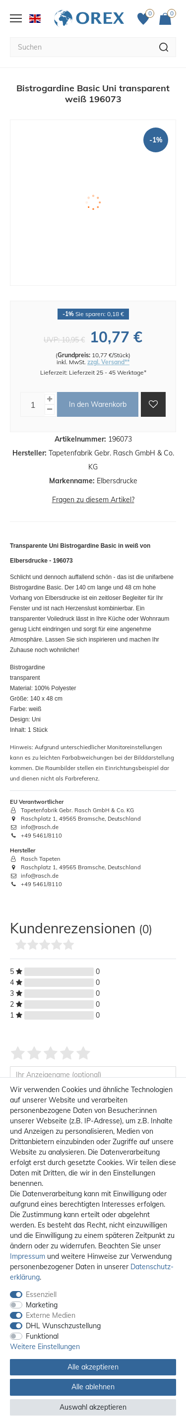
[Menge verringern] (50, 409)
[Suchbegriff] (81, 47)
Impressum (27, 1256)
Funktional (42, 1336)
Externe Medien (50, 1315)
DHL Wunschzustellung (63, 1325)
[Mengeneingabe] (33, 404)
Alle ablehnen (93, 1386)
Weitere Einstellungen (45, 1346)
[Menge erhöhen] (50, 399)
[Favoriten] (145, 19)
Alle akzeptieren (93, 1366)
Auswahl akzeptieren (93, 1407)
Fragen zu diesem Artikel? (93, 499)
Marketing (42, 1304)
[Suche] (164, 47)
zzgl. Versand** (108, 362)
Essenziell (41, 1294)
